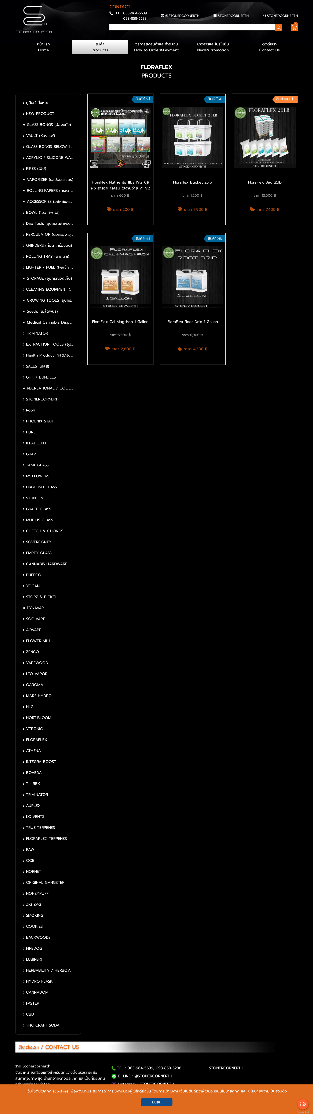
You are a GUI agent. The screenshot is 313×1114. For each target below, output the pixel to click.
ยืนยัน (156, 1102)
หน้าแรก (43, 47)
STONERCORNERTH (233, 15)
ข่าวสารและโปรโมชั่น (213, 47)
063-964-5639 (135, 13)
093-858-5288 (135, 18)
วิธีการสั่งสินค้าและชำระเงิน (156, 47)
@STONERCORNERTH (182, 15)
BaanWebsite (303, 1112)
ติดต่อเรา (269, 47)
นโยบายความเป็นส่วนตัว (267, 1091)
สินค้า (100, 47)
